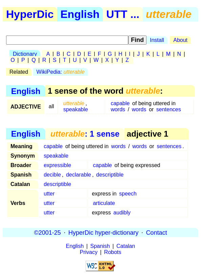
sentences (168, 109)
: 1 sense (84, 133)
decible (52, 175)
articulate (104, 203)
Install (157, 40)
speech (128, 193)
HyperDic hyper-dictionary (103, 232)
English (80, 14)
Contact (156, 232)
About (180, 40)
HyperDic (30, 14)
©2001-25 (47, 232)
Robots (112, 252)
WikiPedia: (61, 72)
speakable (75, 109)
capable (120, 103)
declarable (78, 175)
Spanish (100, 246)
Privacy (88, 252)
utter (49, 193)
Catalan (125, 246)
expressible (57, 165)
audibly (122, 212)
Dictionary (25, 54)
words (118, 109)
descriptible (110, 175)
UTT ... (122, 14)
